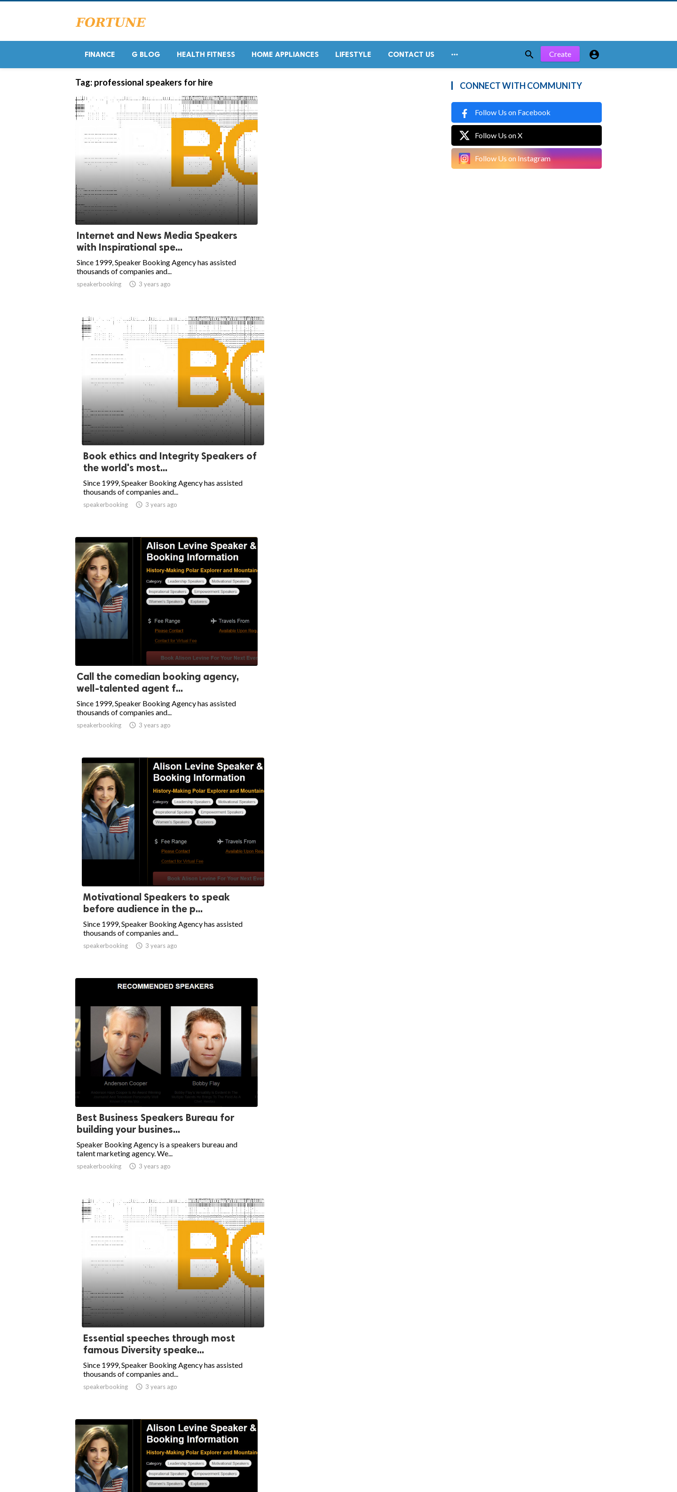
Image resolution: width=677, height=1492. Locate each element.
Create (560, 56)
